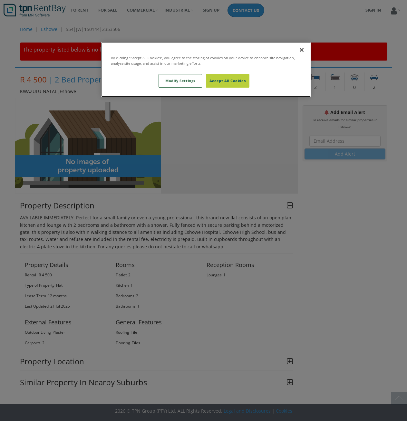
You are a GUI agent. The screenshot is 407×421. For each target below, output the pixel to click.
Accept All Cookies (227, 80)
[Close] (302, 50)
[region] (206, 69)
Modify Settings (180, 80)
